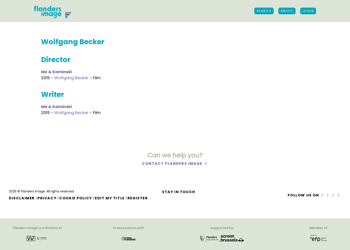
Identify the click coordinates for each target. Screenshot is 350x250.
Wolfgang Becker (71, 78)
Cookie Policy (75, 198)
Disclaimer (22, 198)
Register (137, 198)
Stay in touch (178, 191)
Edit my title (110, 198)
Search (263, 11)
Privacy (47, 198)
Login (308, 11)
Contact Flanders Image (172, 163)
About (287, 11)
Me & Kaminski (56, 72)
